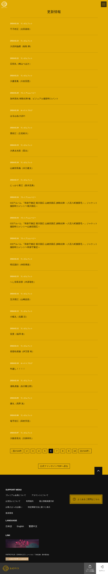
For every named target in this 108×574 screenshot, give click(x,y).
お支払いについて (13, 501)
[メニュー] (104, 4)
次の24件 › (85, 451)
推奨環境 (9, 513)
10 (75, 451)
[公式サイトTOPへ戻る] (98, 471)
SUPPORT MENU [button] (14, 490)
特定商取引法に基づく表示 (39, 507)
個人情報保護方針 (46, 501)
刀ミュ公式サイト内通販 (90, 568)
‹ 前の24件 (17, 451)
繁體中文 (33, 526)
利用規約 (29, 501)
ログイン (102, 568)
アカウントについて (40, 495)
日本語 (9, 526)
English (20, 526)
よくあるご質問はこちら (86, 499)
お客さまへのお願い (14, 507)
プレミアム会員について (16, 495)
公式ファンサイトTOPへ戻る (54, 466)
